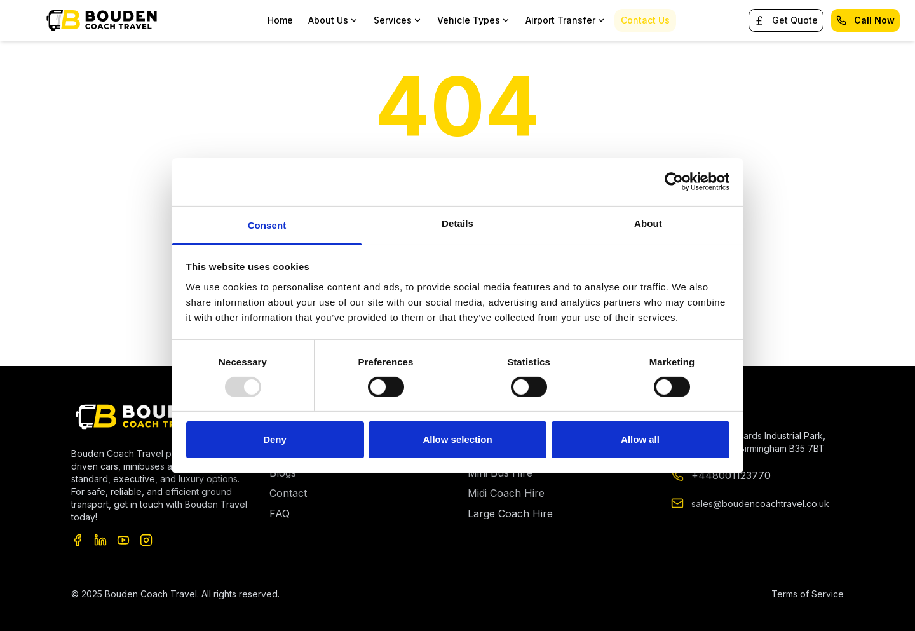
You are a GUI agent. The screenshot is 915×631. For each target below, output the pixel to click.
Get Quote (786, 20)
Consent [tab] (267, 224)
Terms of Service (807, 593)
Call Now (865, 20)
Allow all (640, 439)
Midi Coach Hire (506, 493)
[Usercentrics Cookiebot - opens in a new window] (673, 181)
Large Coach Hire (510, 513)
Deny (275, 439)
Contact (288, 493)
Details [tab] (457, 222)
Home (280, 20)
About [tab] (648, 222)
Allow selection (457, 439)
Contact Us (645, 20)
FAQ (279, 513)
